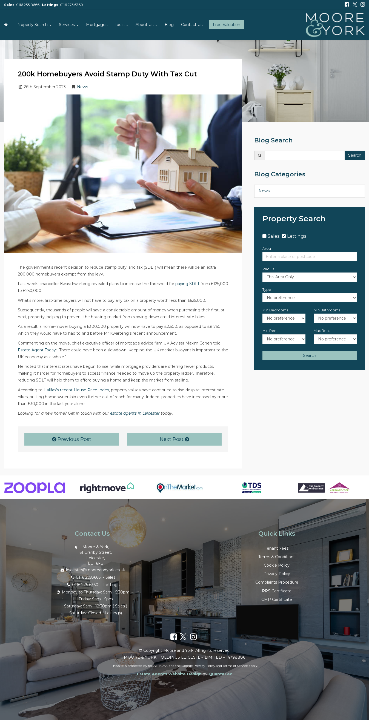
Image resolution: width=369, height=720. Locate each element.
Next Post (174, 439)
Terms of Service (235, 666)
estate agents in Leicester (135, 413)
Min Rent (270, 331)
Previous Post (71, 439)
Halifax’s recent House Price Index (76, 390)
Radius (268, 269)
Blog (169, 24)
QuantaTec (220, 674)
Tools (121, 24)
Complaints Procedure (276, 582)
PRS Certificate (276, 591)
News (82, 86)
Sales (274, 236)
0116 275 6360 (71, 5)
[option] (34, 490)
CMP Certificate (276, 599)
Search (354, 155)
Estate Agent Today (37, 350)
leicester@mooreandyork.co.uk (92, 569)
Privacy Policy (277, 573)
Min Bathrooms (327, 310)
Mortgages (96, 24)
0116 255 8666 (27, 5)
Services (69, 24)
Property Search (34, 24)
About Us (146, 24)
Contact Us (191, 24)
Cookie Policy (277, 565)
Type (266, 290)
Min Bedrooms (275, 310)
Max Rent (322, 331)
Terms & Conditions (276, 556)
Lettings (297, 236)
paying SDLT (187, 283)
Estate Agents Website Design (169, 674)
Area (266, 248)
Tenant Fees (276, 548)
